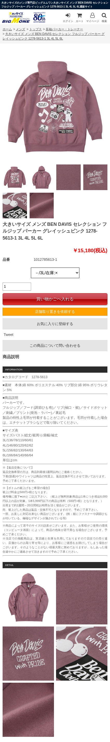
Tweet (8, 335)
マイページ (92, 18)
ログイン (68, 18)
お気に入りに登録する (55, 324)
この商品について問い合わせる (55, 345)
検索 (104, 18)
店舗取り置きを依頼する (55, 311)
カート (80, 18)
